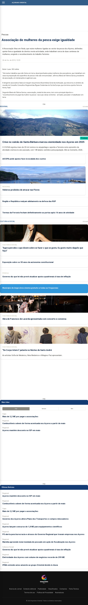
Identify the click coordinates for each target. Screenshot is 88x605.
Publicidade (42, 589)
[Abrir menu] (3, 2)
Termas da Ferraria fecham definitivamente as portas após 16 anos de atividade (38, 212)
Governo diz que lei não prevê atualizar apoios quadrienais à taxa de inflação (36, 276)
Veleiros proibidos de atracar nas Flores (21, 190)
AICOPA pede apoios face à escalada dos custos (24, 159)
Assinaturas (59, 592)
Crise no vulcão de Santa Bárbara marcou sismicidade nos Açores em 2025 (43, 142)
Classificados (53, 589)
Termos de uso (29, 592)
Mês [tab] (72, 408)
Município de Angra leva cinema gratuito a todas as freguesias (30, 288)
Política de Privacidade (45, 592)
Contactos (63, 589)
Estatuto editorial (29, 589)
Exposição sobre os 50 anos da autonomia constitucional (27, 262)
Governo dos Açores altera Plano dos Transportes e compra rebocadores (35, 519)
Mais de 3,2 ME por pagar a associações (20, 416)
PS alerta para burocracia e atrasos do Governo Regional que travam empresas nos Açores (43, 534)
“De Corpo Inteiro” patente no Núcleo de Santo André (27, 350)
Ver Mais (85, 106)
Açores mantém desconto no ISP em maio (21, 430)
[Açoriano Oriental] (44, 583)
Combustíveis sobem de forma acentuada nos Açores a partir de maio (33, 423)
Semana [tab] (44, 408)
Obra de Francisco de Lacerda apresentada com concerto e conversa (34, 319)
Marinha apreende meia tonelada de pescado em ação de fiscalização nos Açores (38, 542)
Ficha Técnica (74, 589)
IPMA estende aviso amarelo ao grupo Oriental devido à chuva (30, 565)
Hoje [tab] (16, 408)
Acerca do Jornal (15, 589)
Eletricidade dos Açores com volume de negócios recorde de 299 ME (33, 557)
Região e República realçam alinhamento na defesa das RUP (29, 201)
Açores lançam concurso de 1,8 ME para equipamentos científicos (32, 526)
